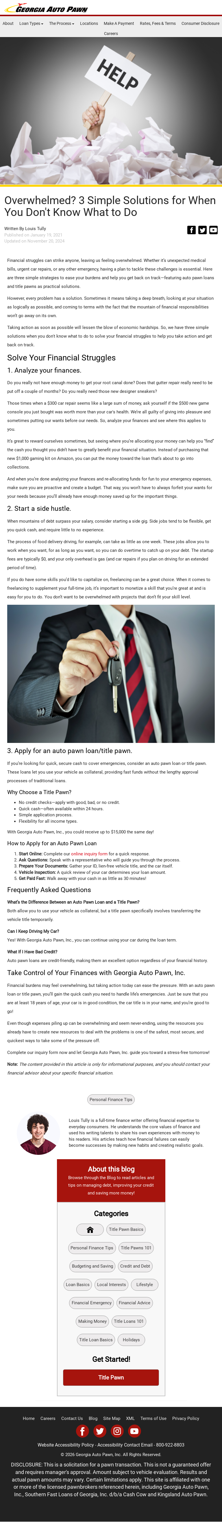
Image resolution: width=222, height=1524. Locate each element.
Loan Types (31, 23)
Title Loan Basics (95, 1341)
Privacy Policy (181, 1421)
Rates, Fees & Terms (158, 23)
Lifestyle (145, 1285)
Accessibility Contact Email (125, 1447)
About (8, 23)
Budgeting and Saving (92, 1267)
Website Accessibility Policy (68, 1447)
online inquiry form (89, 854)
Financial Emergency (92, 1304)
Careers (111, 33)
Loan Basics (77, 1285)
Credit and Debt (135, 1267)
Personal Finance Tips (111, 1099)
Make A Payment (119, 23)
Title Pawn (111, 1380)
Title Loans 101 (129, 1323)
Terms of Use (151, 1421)
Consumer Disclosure (200, 23)
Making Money (92, 1323)
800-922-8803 (168, 1447)
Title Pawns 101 (136, 1248)
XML (129, 1421)
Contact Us (74, 1421)
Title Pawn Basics (126, 1230)
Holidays (131, 1341)
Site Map (112, 1421)
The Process (61, 23)
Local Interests (111, 1285)
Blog (94, 1421)
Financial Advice (135, 1304)
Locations (89, 23)
